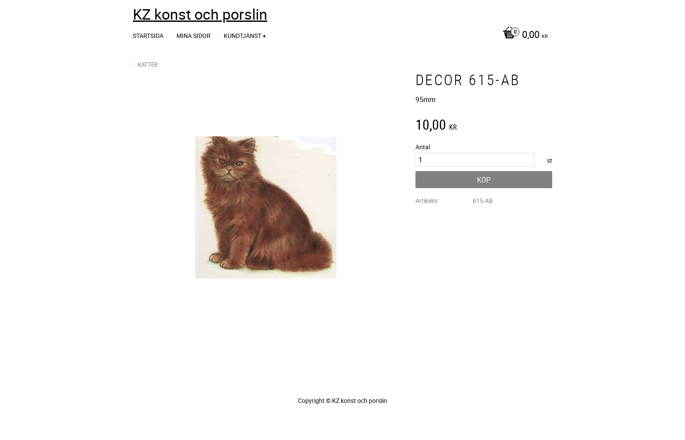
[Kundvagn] (523, 35)
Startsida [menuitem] (148, 35)
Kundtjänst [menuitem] (242, 35)
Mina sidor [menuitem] (193, 35)
